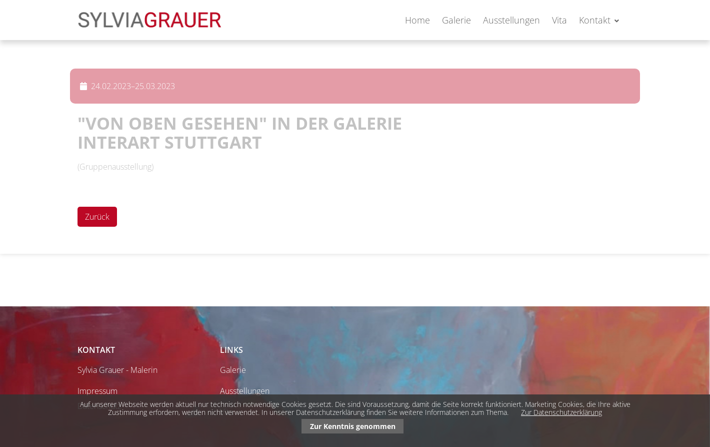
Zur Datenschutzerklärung (561, 412)
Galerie (456, 20)
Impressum (98, 390)
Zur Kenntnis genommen (353, 426)
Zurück (97, 216)
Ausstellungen (511, 20)
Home (417, 20)
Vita (559, 20)
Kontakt (594, 20)
